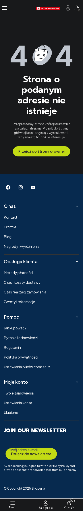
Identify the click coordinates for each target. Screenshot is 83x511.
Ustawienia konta (18, 402)
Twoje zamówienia (19, 393)
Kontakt (10, 217)
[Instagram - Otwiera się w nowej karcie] (20, 187)
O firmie (10, 227)
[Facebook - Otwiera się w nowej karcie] (8, 187)
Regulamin (12, 347)
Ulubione (11, 412)
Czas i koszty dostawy (22, 282)
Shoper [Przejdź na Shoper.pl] (36, 488)
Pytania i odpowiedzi (21, 337)
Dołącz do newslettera (31, 453)
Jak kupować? (15, 328)
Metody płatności (18, 272)
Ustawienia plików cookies (25, 366)
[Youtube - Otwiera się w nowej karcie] (33, 187)
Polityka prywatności (21, 357)
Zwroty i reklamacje (19, 301)
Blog (8, 236)
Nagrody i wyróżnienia (21, 246)
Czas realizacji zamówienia (25, 292)
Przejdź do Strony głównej (41, 151)
